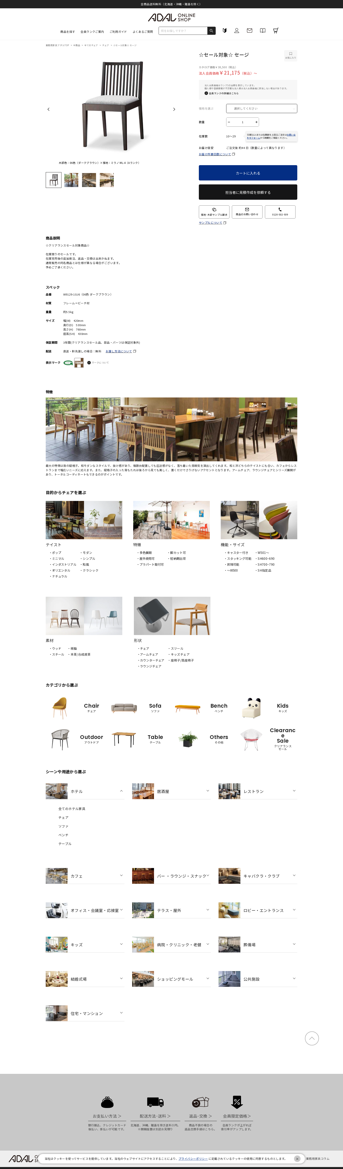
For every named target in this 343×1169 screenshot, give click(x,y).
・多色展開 (144, 552)
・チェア (143, 648)
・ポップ (55, 552)
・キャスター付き (236, 552)
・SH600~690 (265, 558)
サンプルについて (210, 223)
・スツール (175, 648)
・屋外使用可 (145, 558)
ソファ (63, 826)
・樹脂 (72, 648)
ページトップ (312, 1038)
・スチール (56, 654)
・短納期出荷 (176, 558)
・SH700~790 (265, 564)
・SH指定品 (263, 570)
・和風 (84, 564)
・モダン (86, 552)
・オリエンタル (59, 570)
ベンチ (63, 835)
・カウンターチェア (150, 660)
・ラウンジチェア (149, 666)
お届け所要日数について (215, 154)
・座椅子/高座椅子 (181, 660)
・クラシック (89, 570)
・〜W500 (231, 570)
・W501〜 (262, 552)
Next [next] (174, 109)
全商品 (77, 45)
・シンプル (87, 558)
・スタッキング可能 (237, 558)
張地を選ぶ (206, 108)
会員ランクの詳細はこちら (224, 93)
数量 (202, 122)
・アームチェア (147, 654)
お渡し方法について (119, 351)
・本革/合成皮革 (79, 654)
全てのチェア (91, 45)
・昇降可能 (231, 564)
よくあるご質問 (143, 32)
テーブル (65, 843)
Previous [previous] (48, 109)
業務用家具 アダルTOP (58, 45)
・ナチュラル (58, 576)
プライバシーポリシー (193, 1159)
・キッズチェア (179, 654)
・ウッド (55, 648)
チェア (106, 45)
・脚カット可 (176, 552)
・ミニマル (56, 558)
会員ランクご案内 (92, 32)
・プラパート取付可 (150, 564)
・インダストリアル (62, 564)
